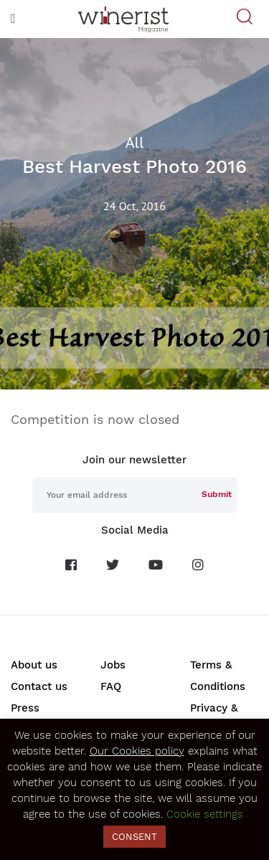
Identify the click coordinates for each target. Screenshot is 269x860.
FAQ (110, 686)
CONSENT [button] (134, 836)
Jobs (113, 664)
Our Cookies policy (137, 751)
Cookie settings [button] (204, 814)
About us (34, 664)
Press (25, 707)
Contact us (39, 686)
